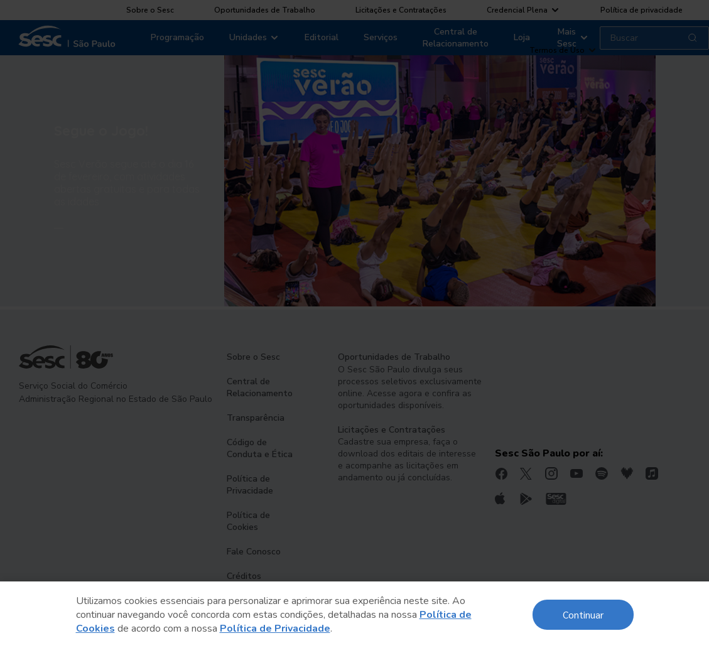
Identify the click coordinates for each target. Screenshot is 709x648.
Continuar (583, 614)
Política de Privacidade (275, 628)
